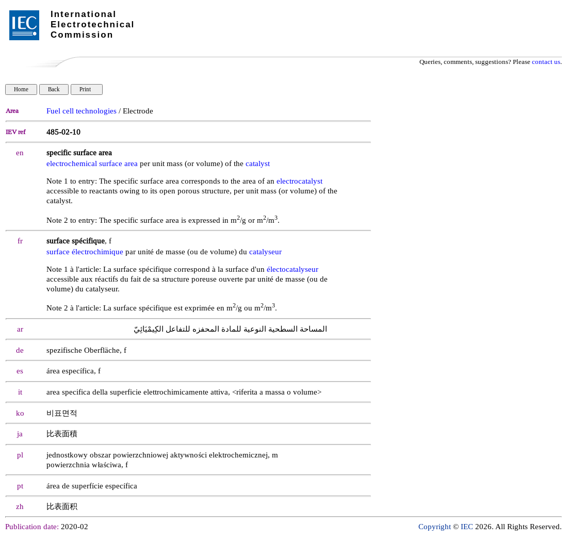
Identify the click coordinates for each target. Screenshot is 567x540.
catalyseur (265, 252)
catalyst (258, 164)
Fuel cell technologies (81, 111)
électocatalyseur (292, 269)
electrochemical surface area (92, 164)
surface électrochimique (84, 252)
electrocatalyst (299, 181)
